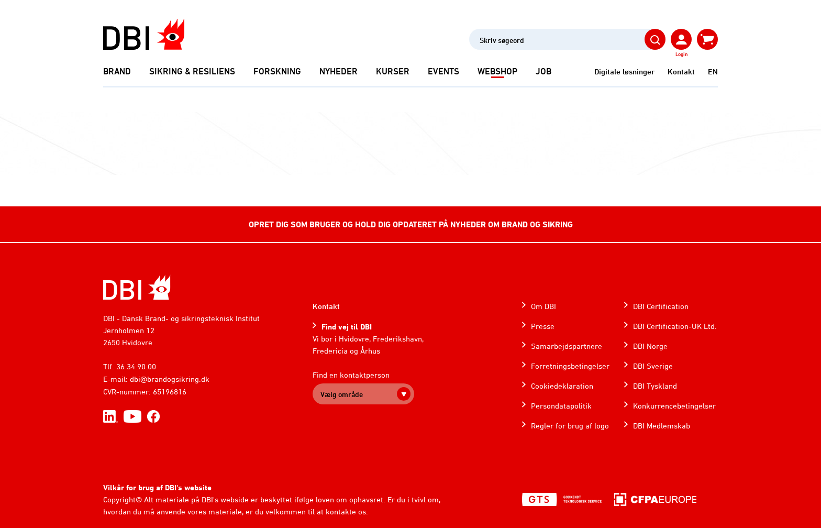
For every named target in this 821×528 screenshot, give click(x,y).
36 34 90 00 (136, 366)
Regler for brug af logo (570, 425)
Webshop (497, 71)
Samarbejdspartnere (566, 346)
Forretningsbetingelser (570, 365)
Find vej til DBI (346, 326)
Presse (542, 326)
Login (681, 54)
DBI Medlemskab (661, 425)
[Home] (137, 287)
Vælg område (341, 394)
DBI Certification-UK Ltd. (675, 326)
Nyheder (338, 71)
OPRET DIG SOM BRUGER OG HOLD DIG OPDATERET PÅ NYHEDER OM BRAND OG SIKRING (411, 224)
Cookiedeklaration (562, 385)
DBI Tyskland (655, 385)
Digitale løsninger (624, 71)
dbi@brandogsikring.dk (169, 379)
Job (543, 71)
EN (713, 71)
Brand (117, 71)
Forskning (277, 71)
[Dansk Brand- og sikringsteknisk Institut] (143, 34)
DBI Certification (661, 306)
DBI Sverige (653, 365)
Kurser (392, 71)
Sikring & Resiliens (192, 71)
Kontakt (681, 71)
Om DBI (543, 306)
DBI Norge (650, 346)
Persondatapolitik (561, 405)
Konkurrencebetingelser (674, 405)
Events (443, 71)
